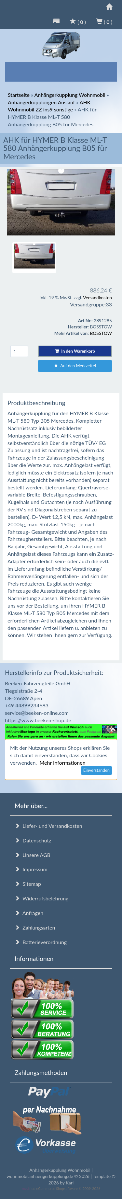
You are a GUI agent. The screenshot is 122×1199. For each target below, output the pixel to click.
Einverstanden (96, 770)
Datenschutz (33, 840)
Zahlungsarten (35, 927)
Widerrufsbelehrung (41, 898)
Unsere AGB (32, 855)
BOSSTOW (101, 333)
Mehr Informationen (62, 762)
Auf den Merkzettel (75, 365)
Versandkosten (97, 297)
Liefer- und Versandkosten (48, 826)
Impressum (31, 869)
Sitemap (28, 884)
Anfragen (29, 913)
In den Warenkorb (75, 351)
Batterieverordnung (41, 942)
